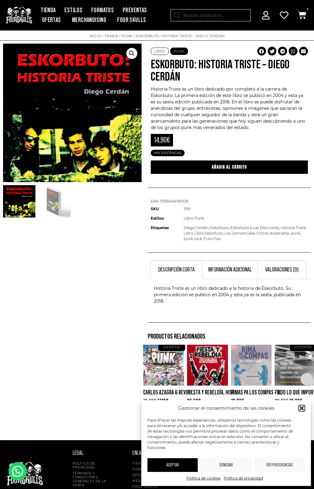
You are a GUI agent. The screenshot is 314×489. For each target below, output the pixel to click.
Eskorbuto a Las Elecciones (254, 227)
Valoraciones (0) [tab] (282, 270)
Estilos (73, 10)
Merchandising (89, 20)
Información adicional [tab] (230, 270)
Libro (159, 51)
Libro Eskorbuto (208, 233)
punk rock (193, 238)
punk (186, 127)
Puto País (212, 238)
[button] (302, 408)
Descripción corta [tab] (176, 270)
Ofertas (51, 20)
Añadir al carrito (229, 167)
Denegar (226, 465)
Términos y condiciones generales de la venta (89, 479)
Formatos (102, 10)
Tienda (48, 10)
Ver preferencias (279, 465)
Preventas (135, 10)
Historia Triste (293, 227)
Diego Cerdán (196, 227)
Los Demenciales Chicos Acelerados (257, 233)
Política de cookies (203, 478)
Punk (127, 36)
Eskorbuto (162, 95)
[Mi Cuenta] (266, 15)
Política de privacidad (243, 478)
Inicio (95, 36)
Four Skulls (131, 20)
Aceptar (172, 465)
